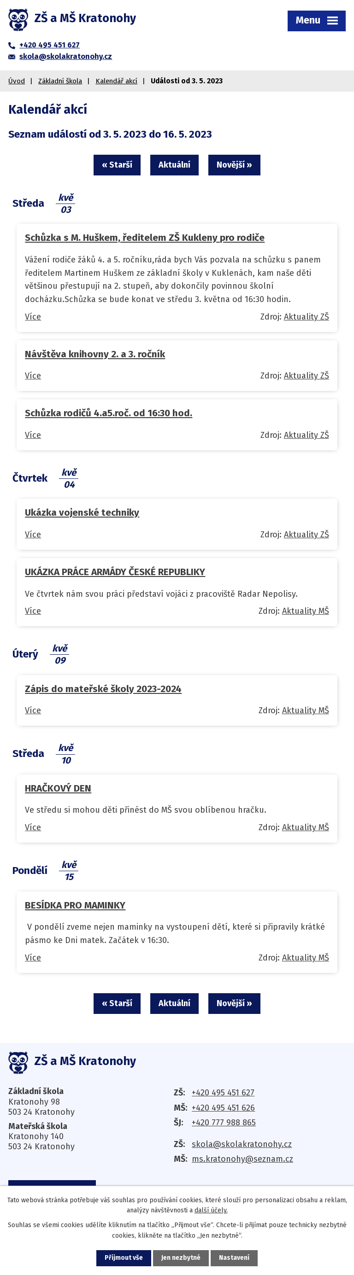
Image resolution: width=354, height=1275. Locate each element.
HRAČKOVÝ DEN (58, 788)
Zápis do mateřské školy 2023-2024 (103, 688)
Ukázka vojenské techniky (82, 512)
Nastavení (234, 1258)
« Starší (116, 165)
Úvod (16, 81)
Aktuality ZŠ (306, 317)
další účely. (211, 1210)
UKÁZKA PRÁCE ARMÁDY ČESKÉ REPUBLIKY (115, 572)
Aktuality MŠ (305, 611)
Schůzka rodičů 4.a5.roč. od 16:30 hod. (108, 413)
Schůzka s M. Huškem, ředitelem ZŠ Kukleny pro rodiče (145, 238)
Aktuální (174, 165)
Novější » (235, 165)
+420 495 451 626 (223, 1108)
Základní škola (60, 81)
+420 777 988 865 (224, 1123)
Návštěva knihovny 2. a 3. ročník (95, 354)
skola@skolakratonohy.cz (242, 1145)
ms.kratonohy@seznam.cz (242, 1160)
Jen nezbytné (181, 1258)
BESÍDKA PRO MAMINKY (75, 905)
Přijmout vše (124, 1258)
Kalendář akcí (116, 81)
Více (33, 317)
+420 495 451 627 (223, 1094)
